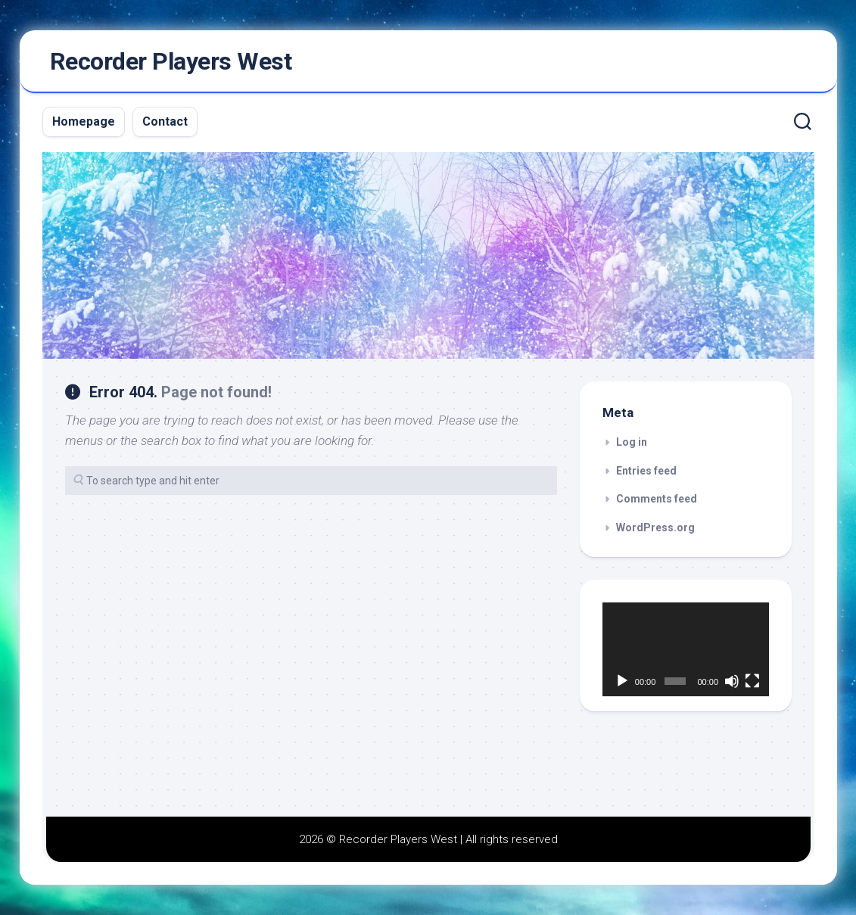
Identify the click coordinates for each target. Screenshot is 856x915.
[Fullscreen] (752, 681)
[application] (685, 649)
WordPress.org (655, 527)
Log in (631, 442)
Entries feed (646, 471)
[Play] (622, 681)
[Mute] (731, 681)
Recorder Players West (171, 61)
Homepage (83, 121)
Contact (165, 121)
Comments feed (656, 499)
